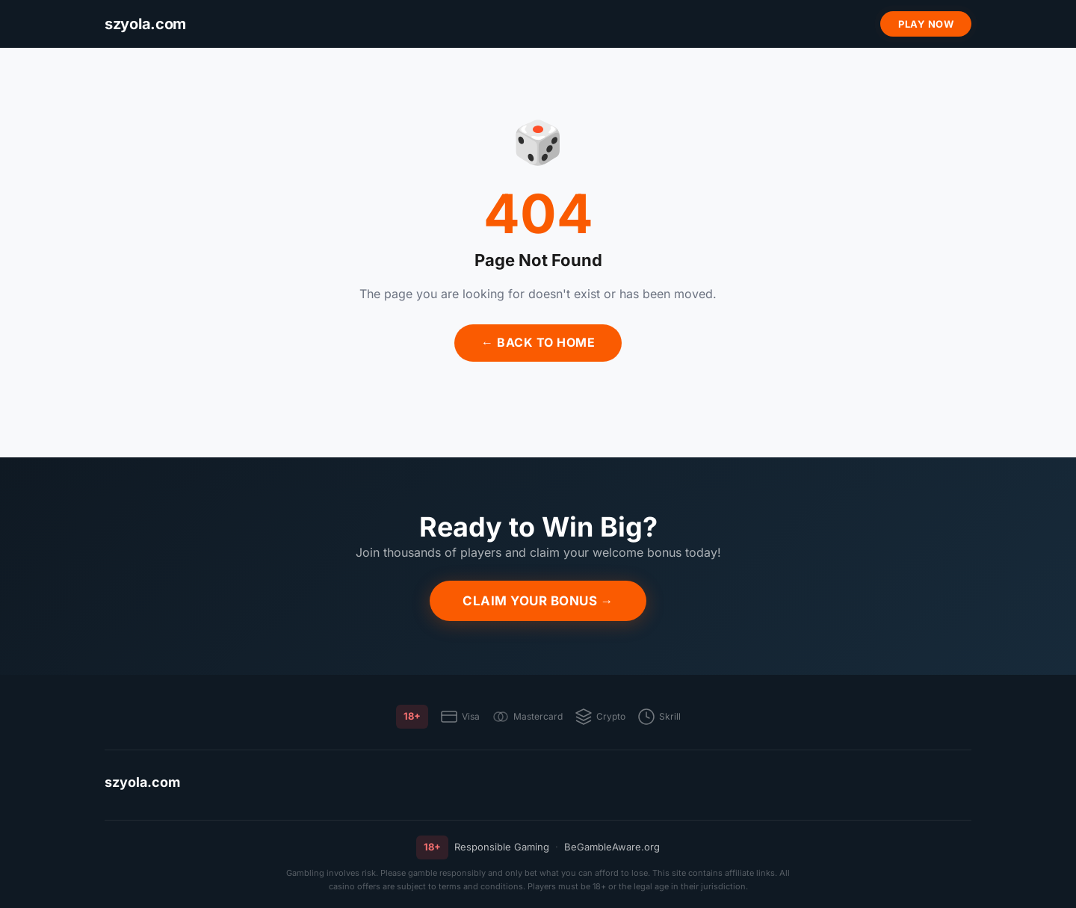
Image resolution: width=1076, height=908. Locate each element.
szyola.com (142, 782)
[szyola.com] (145, 24)
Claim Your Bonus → (538, 600)
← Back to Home (538, 342)
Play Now (925, 24)
